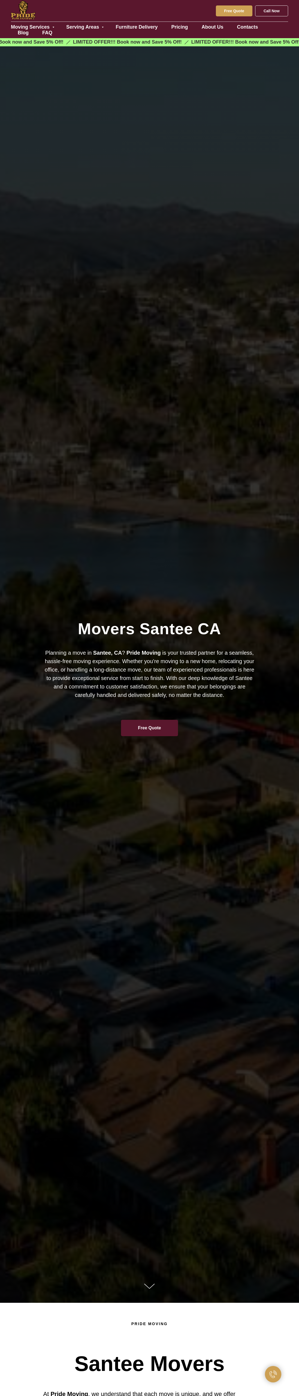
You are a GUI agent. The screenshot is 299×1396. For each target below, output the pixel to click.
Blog (23, 32)
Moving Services (31, 27)
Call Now (272, 11)
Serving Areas (83, 27)
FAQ (47, 32)
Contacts (247, 27)
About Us (213, 27)
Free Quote (234, 11)
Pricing (179, 27)
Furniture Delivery (137, 27)
